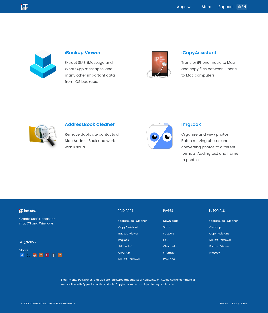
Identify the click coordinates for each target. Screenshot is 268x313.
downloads (170, 221)
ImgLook (191, 124)
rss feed (169, 259)
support (225, 6)
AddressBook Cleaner (90, 124)
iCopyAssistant (198, 52)
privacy (224, 303)
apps (181, 6)
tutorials (217, 210)
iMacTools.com (43, 303)
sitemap (169, 252)
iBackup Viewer (82, 52)
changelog (170, 246)
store (206, 6)
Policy (244, 303)
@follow (27, 242)
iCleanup (124, 252)
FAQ (166, 240)
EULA (234, 303)
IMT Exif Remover (129, 259)
